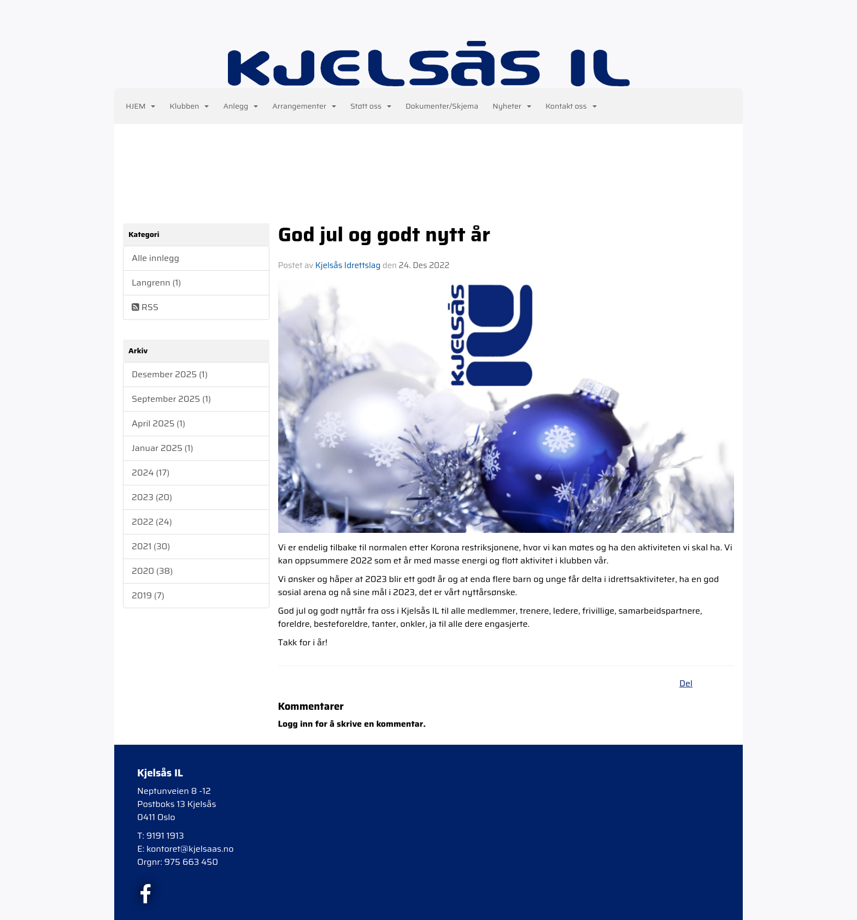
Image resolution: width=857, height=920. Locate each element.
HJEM (140, 106)
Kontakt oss (571, 106)
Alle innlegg (155, 258)
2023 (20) (152, 497)
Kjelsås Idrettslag (347, 265)
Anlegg (240, 106)
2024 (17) (150, 472)
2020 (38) (152, 571)
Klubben (189, 106)
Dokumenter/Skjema (442, 106)
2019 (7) (148, 595)
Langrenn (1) (156, 282)
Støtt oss (370, 106)
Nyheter (511, 106)
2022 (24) (152, 522)
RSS (145, 307)
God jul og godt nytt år (384, 234)
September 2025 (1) (171, 399)
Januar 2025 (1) (162, 448)
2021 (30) (151, 546)
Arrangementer (304, 106)
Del (685, 683)
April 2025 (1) (158, 423)
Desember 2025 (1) (170, 374)
